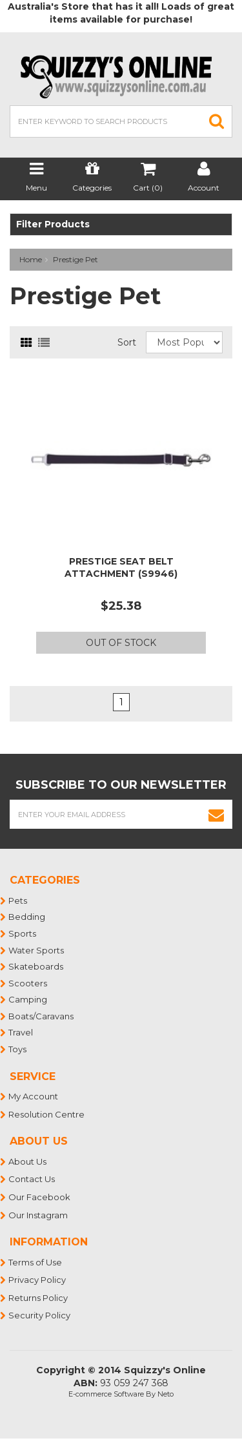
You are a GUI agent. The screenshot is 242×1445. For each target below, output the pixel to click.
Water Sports (37, 950)
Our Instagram (39, 1215)
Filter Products (53, 224)
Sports (23, 933)
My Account (34, 1096)
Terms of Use (36, 1262)
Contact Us (32, 1179)
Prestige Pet (75, 259)
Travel (21, 1032)
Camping (28, 999)
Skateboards (36, 966)
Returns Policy (39, 1298)
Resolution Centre (47, 1114)
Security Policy (40, 1315)
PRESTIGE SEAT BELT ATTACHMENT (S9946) (121, 567)
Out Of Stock (121, 643)
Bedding (27, 916)
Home (30, 259)
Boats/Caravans (42, 1016)
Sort (126, 342)
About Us (28, 1161)
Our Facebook (40, 1197)
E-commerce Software (106, 1393)
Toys (18, 1049)
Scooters (28, 983)
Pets (18, 900)
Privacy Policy (38, 1279)
